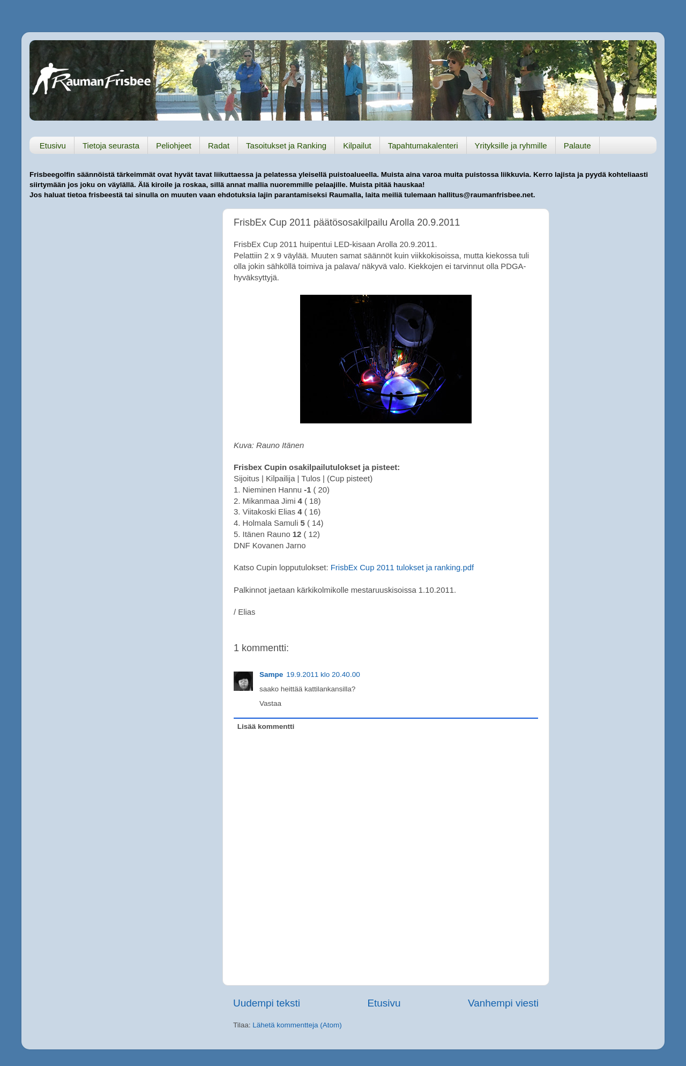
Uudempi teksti (266, 1003)
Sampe (271, 674)
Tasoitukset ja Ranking (286, 145)
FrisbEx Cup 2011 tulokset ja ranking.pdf (402, 567)
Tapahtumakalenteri (423, 145)
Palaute (577, 145)
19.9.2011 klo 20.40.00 (323, 674)
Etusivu (53, 145)
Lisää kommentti (266, 726)
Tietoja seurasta (111, 145)
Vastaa (270, 703)
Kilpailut (357, 145)
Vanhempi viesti (503, 1003)
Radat (218, 145)
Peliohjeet (173, 145)
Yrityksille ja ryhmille (511, 145)
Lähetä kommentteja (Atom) (297, 1025)
